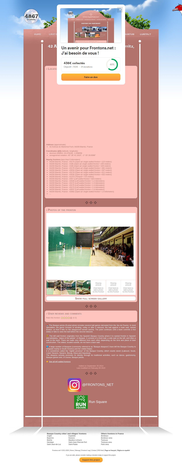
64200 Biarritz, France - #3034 (62, 170)
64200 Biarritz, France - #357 (61, 179)
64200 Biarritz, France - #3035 (62, 174)
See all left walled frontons (60, 362)
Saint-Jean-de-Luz (54, 444)
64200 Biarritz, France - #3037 (62, 189)
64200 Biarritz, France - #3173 (62, 187)
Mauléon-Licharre (75, 440)
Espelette (72, 436)
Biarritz (49, 440)
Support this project (91, 460)
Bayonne (50, 438)
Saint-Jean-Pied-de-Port (78, 442)
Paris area (105, 444)
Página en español (123, 450)
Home (37, 34)
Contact (145, 34)
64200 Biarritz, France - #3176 (62, 168)
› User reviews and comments (64, 313)
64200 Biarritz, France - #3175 (62, 185)
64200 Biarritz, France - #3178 (62, 172)
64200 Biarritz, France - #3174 (62, 162)
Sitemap (77, 450)
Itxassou (72, 438)
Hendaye (50, 442)
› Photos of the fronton (61, 209)
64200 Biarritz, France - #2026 (62, 181)
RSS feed (101, 450)
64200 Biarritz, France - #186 (61, 164)
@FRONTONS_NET (91, 385)
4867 (31, 16)
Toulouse (104, 440)
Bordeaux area (106, 438)
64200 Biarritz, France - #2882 (62, 192)
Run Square (91, 402)
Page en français (110, 450)
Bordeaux (104, 436)
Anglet (49, 436)
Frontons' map (85, 450)
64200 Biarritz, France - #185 (61, 166)
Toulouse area (106, 442)
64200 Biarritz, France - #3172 (62, 183)
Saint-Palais (73, 444)
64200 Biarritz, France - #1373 (62, 177)
